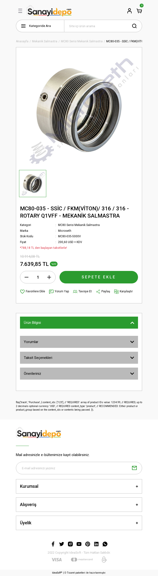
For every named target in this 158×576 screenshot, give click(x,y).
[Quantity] (38, 277)
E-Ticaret (70, 573)
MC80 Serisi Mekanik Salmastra (79, 225)
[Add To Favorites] (32, 291)
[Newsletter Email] (79, 468)
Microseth (64, 230)
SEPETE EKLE (99, 277)
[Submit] (134, 468)
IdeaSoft (57, 572)
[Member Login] (129, 10)
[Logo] (49, 11)
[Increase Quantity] (49, 277)
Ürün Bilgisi (32, 322)
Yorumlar (31, 342)
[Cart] (139, 10)
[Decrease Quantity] (26, 277)
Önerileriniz (32, 373)
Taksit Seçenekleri (38, 358)
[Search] (103, 26)
